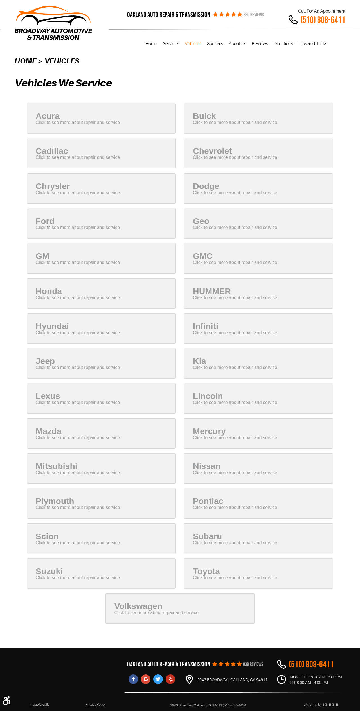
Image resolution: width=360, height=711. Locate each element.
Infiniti (205, 326)
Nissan (206, 466)
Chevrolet (212, 150)
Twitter (158, 679)
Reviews (260, 43)
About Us (237, 43)
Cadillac (52, 150)
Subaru (207, 536)
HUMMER (212, 291)
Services (171, 43)
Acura (48, 116)
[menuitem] (151, 43)
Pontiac (208, 501)
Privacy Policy (96, 704)
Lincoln (208, 396)
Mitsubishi (56, 466)
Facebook (133, 679)
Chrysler (53, 186)
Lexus (48, 396)
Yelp (170, 679)
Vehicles (193, 43)
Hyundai (52, 326)
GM (42, 256)
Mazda (49, 431)
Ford (45, 221)
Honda (49, 291)
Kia (199, 361)
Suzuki (49, 571)
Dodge (206, 186)
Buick (204, 116)
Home (151, 43)
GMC (203, 256)
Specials (215, 43)
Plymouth (55, 501)
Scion (47, 536)
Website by (320, 705)
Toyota (206, 571)
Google (145, 679)
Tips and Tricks (313, 43)
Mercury (209, 431)
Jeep (45, 361)
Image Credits (39, 704)
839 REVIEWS (254, 14)
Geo (201, 221)
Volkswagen (138, 606)
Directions (283, 43)
